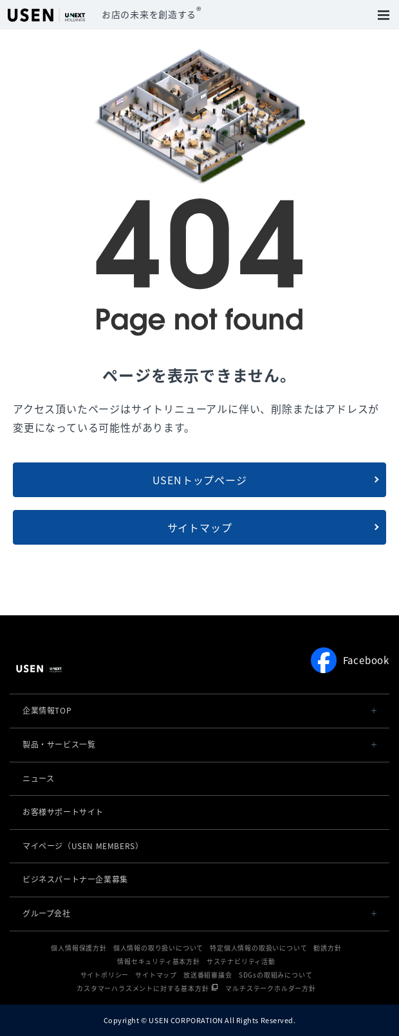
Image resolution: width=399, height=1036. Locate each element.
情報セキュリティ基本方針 (158, 961)
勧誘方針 (327, 948)
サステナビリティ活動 (241, 961)
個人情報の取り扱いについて (158, 948)
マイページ (83, 846)
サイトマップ (199, 527)
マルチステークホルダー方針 (270, 988)
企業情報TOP (47, 710)
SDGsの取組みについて (276, 974)
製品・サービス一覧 (59, 744)
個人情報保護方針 (78, 948)
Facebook (350, 660)
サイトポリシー (104, 974)
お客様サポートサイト (63, 812)
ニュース (38, 778)
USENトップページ (200, 479)
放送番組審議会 (207, 974)
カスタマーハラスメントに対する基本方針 (143, 988)
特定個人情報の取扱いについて (258, 948)
